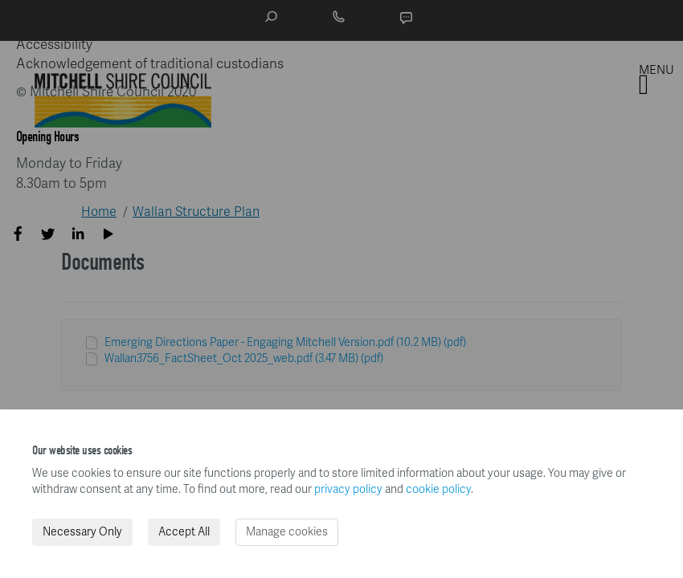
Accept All (184, 532)
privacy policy (348, 489)
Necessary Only (82, 532)
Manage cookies (287, 532)
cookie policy (438, 489)
